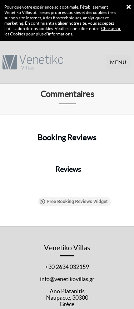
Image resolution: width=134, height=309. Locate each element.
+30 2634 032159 (67, 262)
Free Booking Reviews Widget (92, 198)
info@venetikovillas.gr (67, 274)
